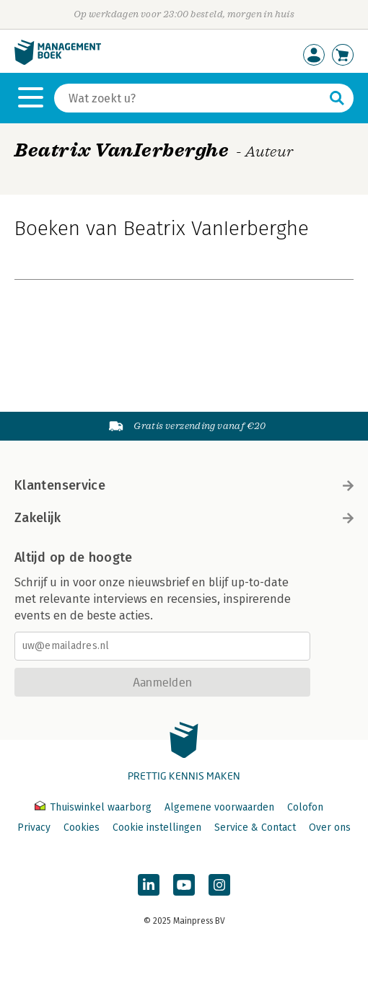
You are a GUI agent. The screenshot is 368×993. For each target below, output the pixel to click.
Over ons (330, 827)
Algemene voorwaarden (219, 807)
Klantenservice (184, 485)
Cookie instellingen (157, 827)
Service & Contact (255, 827)
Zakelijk (184, 518)
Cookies (81, 827)
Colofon (305, 807)
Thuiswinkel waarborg (94, 807)
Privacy (34, 827)
